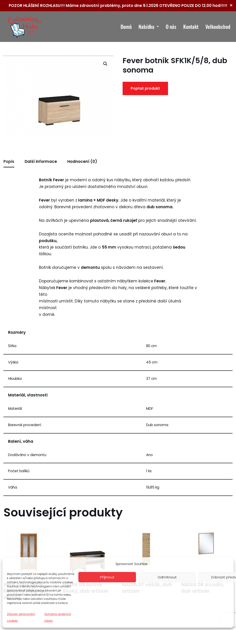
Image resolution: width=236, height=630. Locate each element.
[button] (105, 64)
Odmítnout (167, 577)
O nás (171, 26)
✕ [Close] (231, 5)
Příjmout (107, 577)
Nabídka (149, 26)
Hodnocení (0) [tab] (82, 161)
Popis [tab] (8, 161)
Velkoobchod (217, 26)
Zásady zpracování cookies (21, 617)
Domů (126, 26)
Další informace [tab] (41, 161)
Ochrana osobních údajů (57, 617)
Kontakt (190, 26)
